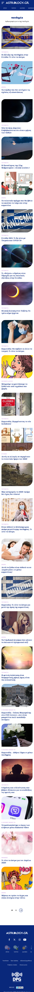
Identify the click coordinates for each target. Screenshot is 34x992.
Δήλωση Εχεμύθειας (26, 960)
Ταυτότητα (5, 960)
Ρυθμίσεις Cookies (12, 965)
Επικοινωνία (23, 965)
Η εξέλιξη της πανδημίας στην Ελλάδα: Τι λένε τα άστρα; (14, 56)
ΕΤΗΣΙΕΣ (4, 454)
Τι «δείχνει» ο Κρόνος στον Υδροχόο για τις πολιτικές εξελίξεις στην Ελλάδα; (13, 275)
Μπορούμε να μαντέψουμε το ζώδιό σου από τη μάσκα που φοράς (14, 386)
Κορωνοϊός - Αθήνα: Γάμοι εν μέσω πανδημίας (17, 753)
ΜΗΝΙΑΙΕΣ (4, 857)
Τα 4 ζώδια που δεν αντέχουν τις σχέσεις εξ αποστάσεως (15, 91)
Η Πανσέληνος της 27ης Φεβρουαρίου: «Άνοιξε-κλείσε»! (15, 166)
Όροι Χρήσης (14, 960)
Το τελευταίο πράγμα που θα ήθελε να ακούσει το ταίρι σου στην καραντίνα (17, 203)
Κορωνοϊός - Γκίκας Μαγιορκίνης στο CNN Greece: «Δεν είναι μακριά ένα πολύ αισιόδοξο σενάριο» (16, 716)
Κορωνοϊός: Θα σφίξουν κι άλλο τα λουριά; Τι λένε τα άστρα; (16, 350)
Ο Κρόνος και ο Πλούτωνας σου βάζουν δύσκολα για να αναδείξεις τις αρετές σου (16, 790)
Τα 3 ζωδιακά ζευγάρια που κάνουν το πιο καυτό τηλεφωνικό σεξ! (16, 641)
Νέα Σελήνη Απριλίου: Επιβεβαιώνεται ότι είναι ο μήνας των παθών (16, 130)
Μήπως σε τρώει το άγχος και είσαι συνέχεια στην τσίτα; (14, 896)
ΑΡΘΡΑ (3, 87)
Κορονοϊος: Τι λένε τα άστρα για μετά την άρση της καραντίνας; (15, 606)
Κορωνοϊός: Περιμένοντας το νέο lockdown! (16, 422)
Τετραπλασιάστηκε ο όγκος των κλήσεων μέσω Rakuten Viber (15, 826)
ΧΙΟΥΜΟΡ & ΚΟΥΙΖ (7, 381)
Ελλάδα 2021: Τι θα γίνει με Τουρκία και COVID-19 (13, 239)
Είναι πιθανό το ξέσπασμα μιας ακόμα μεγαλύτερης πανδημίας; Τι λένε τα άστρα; (16, 529)
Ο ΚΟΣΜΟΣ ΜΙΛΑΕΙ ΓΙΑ (8, 710)
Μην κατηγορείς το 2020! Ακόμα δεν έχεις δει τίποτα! (15, 493)
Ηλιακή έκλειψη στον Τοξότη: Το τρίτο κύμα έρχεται (15, 312)
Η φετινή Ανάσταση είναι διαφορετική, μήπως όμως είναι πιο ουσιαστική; (15, 677)
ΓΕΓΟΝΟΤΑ (4, 52)
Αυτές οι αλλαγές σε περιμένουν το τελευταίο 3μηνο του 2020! (15, 457)
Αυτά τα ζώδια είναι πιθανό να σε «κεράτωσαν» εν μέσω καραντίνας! (16, 569)
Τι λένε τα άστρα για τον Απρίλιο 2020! (16, 861)
